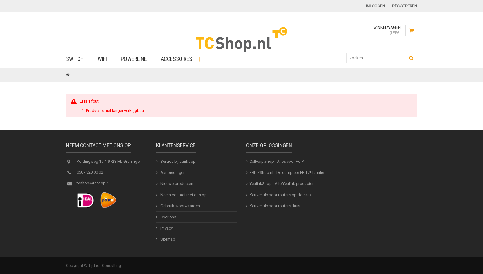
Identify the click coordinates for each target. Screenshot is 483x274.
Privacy (166, 228)
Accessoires (176, 59)
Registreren (404, 6)
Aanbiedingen (172, 172)
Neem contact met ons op (183, 194)
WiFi (102, 59)
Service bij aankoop (178, 161)
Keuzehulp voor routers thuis (275, 206)
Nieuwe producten (176, 183)
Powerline (134, 59)
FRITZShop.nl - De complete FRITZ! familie (287, 172)
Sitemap (167, 239)
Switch (75, 59)
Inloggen (375, 6)
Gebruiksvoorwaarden (180, 206)
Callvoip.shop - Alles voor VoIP (277, 161)
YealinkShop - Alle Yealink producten (282, 183)
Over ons (168, 217)
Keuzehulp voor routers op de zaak (281, 194)
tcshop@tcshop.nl (93, 183)
